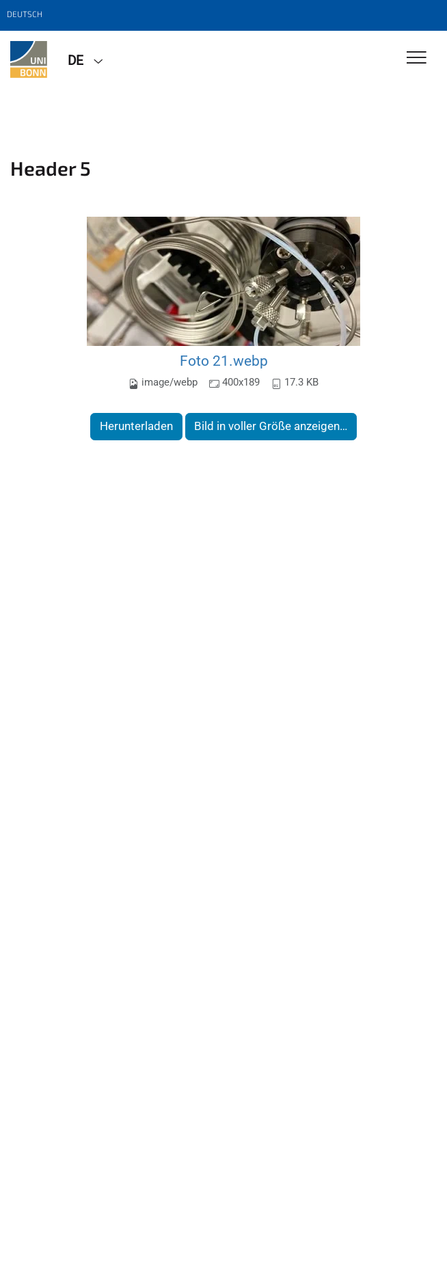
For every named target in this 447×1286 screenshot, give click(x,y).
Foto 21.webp (224, 360)
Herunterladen (136, 426)
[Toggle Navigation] (416, 58)
